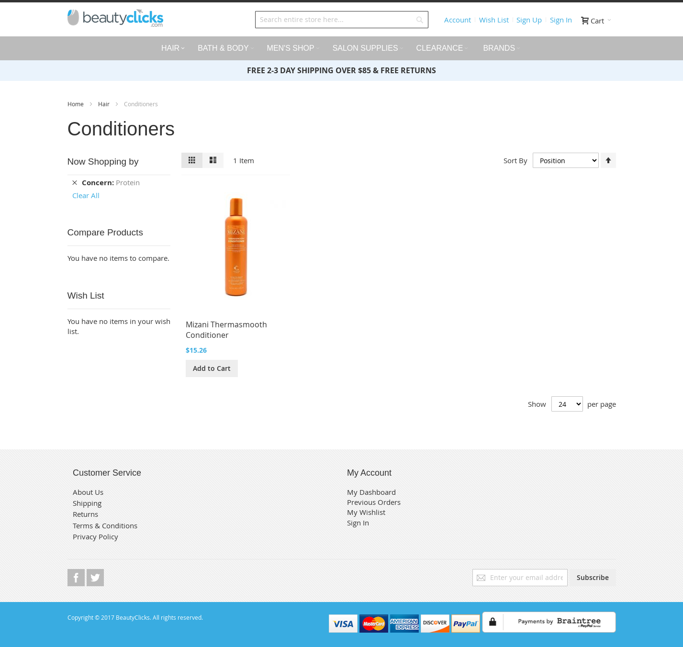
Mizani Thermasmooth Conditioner (226, 329)
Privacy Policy (95, 536)
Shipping (87, 503)
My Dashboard (371, 492)
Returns (85, 514)
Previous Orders (374, 502)
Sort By (515, 160)
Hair (104, 104)
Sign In (561, 19)
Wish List (494, 19)
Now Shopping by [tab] (103, 161)
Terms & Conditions (105, 525)
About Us (88, 492)
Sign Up (529, 19)
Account (457, 19)
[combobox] (341, 19)
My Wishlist (366, 512)
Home (76, 104)
